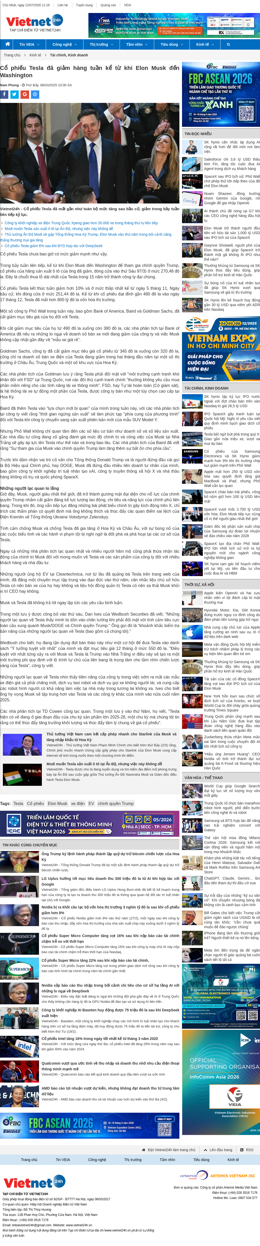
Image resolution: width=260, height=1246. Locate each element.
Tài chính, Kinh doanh (206, 388)
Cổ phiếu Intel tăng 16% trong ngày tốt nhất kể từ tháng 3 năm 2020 (100, 1039)
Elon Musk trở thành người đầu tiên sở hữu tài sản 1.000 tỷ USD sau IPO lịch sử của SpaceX (232, 233)
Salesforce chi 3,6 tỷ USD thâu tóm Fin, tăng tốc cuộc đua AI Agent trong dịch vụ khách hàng (232, 164)
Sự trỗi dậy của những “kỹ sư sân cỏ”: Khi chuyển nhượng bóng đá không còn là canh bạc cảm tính (232, 900)
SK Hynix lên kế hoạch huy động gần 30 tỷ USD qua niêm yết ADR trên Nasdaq (232, 305)
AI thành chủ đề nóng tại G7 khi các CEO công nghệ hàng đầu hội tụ (232, 215)
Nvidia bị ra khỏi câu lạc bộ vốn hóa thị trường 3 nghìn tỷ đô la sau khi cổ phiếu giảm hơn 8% (110, 910)
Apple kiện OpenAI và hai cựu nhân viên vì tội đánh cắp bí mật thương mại (232, 597)
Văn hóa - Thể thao (204, 778)
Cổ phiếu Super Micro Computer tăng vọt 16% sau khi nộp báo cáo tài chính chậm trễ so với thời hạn (110, 939)
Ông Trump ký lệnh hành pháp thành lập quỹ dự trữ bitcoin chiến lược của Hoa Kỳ (110, 857)
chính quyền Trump (116, 803)
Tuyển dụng (84, 5)
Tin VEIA (29, 44)
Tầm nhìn (136, 44)
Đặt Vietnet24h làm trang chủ (172, 1150)
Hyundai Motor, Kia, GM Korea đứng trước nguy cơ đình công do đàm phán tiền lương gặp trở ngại (232, 615)
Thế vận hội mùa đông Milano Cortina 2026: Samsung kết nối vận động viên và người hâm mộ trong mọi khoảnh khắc (232, 845)
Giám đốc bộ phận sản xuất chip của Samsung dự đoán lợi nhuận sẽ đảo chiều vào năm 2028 (232, 531)
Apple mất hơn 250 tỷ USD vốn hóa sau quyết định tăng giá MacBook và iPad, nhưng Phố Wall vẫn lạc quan (232, 479)
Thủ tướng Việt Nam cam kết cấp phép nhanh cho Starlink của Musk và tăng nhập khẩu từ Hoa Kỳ (112, 737)
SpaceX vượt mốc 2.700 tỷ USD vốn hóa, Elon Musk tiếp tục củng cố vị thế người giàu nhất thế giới (232, 514)
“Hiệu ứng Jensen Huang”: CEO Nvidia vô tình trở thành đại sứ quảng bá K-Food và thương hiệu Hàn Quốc (232, 761)
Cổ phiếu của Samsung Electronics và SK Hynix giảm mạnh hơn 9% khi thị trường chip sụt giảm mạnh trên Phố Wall (232, 458)
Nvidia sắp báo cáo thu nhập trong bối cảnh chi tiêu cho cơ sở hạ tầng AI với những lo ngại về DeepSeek (110, 988)
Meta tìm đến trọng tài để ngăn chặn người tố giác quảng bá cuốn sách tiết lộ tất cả (232, 955)
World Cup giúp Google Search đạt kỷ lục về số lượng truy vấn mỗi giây (232, 790)
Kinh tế (205, 44)
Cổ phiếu (35, 803)
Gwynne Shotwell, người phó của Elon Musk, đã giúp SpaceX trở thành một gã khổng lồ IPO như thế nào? (232, 252)
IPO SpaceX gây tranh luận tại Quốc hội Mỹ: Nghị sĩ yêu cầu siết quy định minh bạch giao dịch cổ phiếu (232, 421)
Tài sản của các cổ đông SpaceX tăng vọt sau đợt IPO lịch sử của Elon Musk (232, 683)
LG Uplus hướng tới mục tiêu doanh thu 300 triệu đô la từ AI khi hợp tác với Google (110, 881)
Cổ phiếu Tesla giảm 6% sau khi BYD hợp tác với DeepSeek (53, 246)
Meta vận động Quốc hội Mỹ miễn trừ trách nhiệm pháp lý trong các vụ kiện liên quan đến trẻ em (232, 649)
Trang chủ (12, 55)
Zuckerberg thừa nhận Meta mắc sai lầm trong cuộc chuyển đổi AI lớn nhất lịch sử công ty (232, 741)
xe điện (78, 803)
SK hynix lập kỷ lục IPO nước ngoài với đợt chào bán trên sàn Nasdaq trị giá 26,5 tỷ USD (232, 401)
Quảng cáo (108, 5)
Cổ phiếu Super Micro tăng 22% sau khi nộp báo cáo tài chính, (95, 960)
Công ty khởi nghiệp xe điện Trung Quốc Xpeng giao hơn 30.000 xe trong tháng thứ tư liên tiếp (81, 223)
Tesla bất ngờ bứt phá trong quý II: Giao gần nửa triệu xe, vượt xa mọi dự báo (232, 439)
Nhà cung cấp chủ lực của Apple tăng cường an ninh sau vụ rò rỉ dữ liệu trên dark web (232, 632)
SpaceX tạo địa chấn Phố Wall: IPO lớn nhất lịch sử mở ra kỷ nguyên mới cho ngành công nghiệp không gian (232, 551)
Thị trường (101, 44)
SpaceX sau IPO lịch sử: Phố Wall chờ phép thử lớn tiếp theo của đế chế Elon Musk (232, 181)
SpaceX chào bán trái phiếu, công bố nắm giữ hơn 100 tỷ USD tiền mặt (232, 496)
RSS (250, 1150)
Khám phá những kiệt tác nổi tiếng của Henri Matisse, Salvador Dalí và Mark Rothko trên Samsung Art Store (232, 865)
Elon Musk (57, 803)
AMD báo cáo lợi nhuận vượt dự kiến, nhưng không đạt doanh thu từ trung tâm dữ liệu (110, 1091)
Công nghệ (64, 44)
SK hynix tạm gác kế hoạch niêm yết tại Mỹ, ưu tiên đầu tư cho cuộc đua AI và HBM (232, 568)
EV (91, 803)
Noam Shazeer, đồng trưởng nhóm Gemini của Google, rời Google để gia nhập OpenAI (232, 198)
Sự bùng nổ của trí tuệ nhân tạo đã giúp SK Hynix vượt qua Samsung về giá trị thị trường (232, 287)
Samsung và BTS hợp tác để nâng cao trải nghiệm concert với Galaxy (232, 825)
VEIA (127, 5)
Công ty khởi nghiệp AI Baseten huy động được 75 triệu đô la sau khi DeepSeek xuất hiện (110, 1013)
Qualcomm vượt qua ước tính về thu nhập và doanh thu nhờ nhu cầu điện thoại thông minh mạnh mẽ (110, 1066)
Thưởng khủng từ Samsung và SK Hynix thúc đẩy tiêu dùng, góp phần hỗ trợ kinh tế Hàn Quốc (232, 270)
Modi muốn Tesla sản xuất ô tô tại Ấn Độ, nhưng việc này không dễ (59, 229)
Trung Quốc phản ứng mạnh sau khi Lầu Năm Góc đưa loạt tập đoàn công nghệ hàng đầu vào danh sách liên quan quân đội (232, 723)
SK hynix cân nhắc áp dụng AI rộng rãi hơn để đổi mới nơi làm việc (232, 147)
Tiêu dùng (172, 44)
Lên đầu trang (221, 1150)
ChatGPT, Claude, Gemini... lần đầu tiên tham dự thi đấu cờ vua (232, 880)
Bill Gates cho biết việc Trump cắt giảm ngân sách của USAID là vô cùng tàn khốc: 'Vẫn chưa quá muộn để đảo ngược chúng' (232, 920)
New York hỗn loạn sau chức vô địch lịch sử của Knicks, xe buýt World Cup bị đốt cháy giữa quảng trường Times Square (232, 703)
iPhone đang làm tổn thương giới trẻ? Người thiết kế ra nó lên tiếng (232, 935)
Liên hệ (63, 5)
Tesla (18, 803)
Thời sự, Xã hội (199, 585)
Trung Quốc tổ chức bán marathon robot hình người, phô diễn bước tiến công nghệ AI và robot (232, 808)
